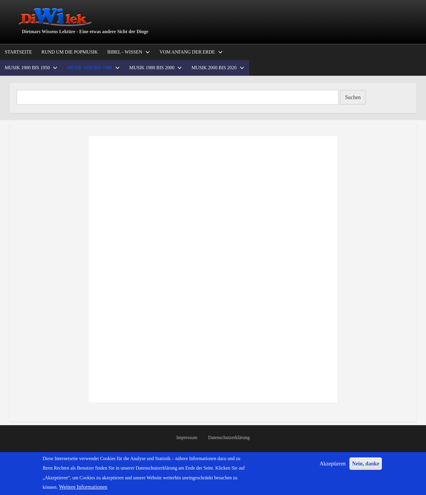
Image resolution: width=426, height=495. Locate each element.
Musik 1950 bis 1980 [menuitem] (89, 67)
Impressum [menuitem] (186, 437)
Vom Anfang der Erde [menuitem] (187, 51)
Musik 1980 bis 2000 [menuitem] (151, 67)
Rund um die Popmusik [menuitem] (69, 51)
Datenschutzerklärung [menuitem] (229, 437)
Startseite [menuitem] (18, 51)
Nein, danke (365, 464)
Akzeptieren (333, 464)
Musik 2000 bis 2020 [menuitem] (213, 67)
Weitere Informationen (83, 487)
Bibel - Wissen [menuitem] (124, 51)
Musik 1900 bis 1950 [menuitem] (27, 67)
